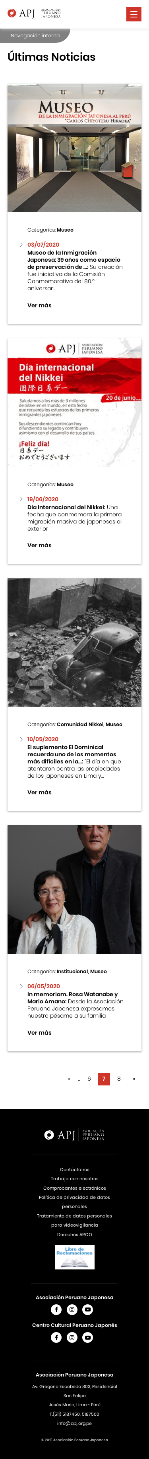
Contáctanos (74, 1169)
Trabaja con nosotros (75, 1178)
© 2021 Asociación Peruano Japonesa (74, 1440)
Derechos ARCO (74, 1234)
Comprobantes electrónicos (74, 1188)
